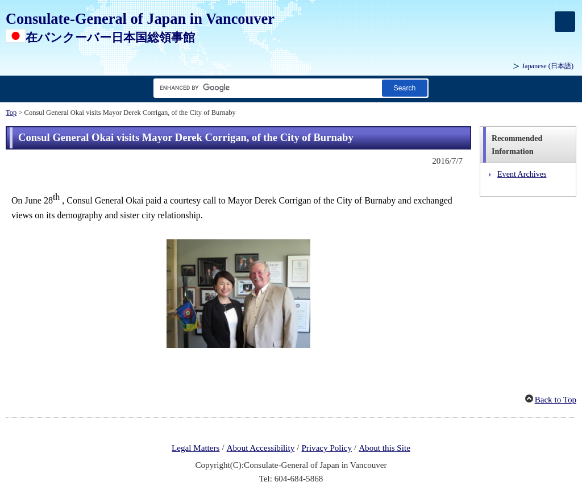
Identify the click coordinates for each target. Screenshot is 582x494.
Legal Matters (195, 448)
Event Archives (522, 173)
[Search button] (404, 88)
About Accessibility (261, 448)
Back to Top (555, 399)
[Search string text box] (265, 88)
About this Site (384, 448)
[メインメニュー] (565, 21)
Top (11, 113)
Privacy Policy (326, 448)
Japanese (547, 66)
